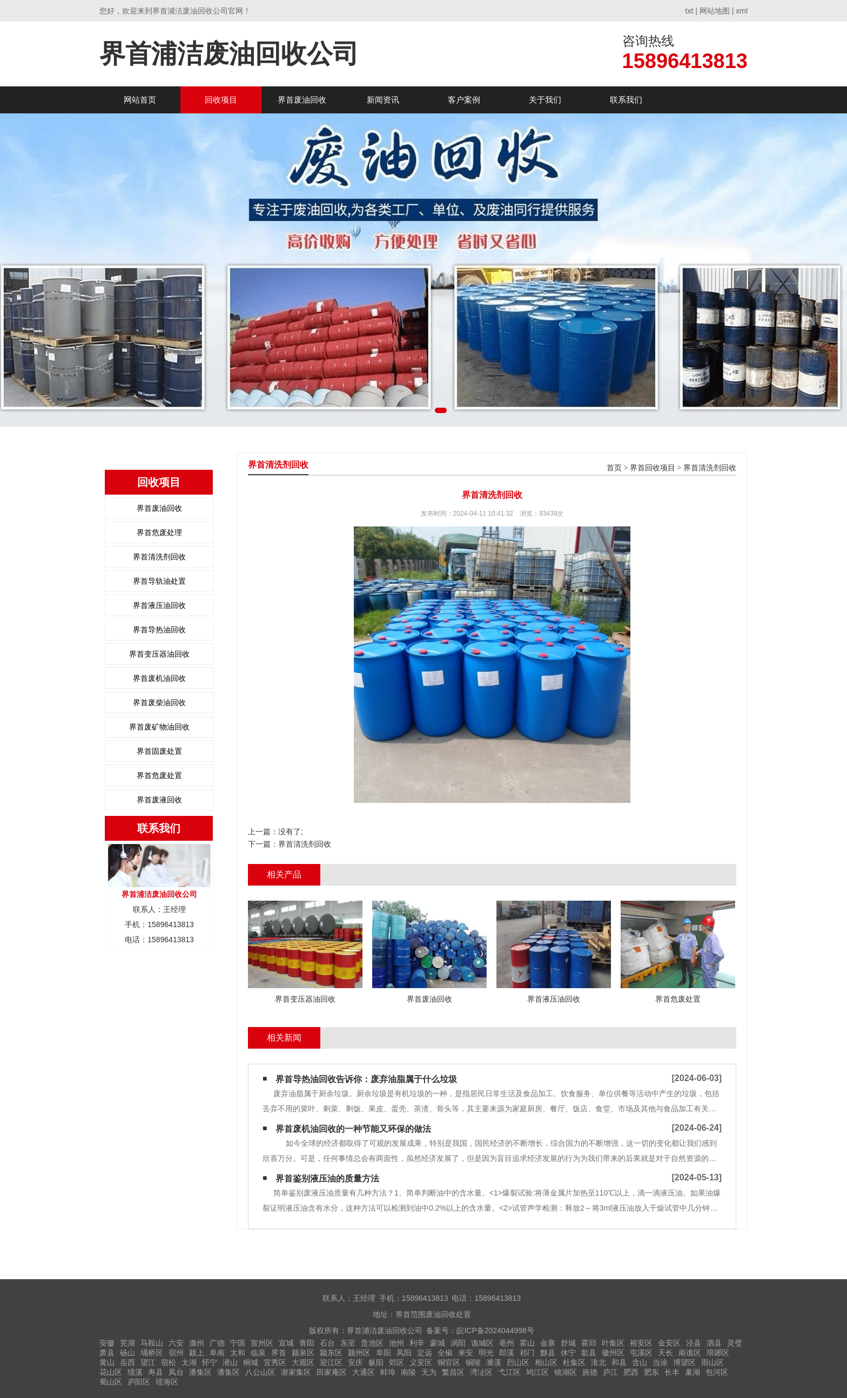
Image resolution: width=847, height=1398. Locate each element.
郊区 (396, 1362)
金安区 (669, 1343)
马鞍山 (151, 1343)
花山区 (110, 1372)
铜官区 (449, 1362)
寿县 (155, 1372)
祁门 (527, 1352)
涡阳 (458, 1343)
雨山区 (712, 1362)
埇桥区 (151, 1352)
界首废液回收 (159, 799)
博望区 (684, 1362)
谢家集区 (296, 1372)
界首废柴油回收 (159, 702)
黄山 (107, 1362)
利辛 (417, 1343)
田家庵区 (332, 1372)
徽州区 (613, 1352)
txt (689, 10)
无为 (428, 1372)
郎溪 (506, 1352)
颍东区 (331, 1352)
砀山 (127, 1352)
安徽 (107, 1343)
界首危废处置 (159, 775)
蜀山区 (110, 1381)
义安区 (420, 1362)
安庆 (355, 1362)
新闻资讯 (383, 99)
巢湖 (692, 1372)
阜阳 (383, 1352)
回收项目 (221, 99)
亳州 (506, 1343)
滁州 (196, 1343)
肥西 (630, 1372)
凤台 (176, 1372)
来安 (465, 1352)
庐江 (610, 1372)
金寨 (547, 1343)
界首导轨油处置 (159, 581)
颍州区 (359, 1352)
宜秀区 (275, 1362)
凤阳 (404, 1352)
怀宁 (209, 1362)
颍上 (196, 1352)
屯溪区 (641, 1352)
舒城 (568, 1343)
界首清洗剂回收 (159, 556)
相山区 (546, 1362)
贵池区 (372, 1343)
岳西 (127, 1362)
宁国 (237, 1343)
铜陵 (473, 1362)
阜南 (217, 1352)
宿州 (176, 1352)
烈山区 (518, 1362)
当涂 (660, 1362)
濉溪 (493, 1362)
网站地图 (715, 10)
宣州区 (262, 1343)
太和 (237, 1352)
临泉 (258, 1352)
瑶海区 (167, 1381)
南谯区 (689, 1352)
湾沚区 (481, 1372)
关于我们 (545, 99)
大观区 (303, 1362)
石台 (327, 1343)
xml (742, 10)
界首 (278, 1352)
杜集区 (574, 1362)
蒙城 (437, 1343)
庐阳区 (138, 1381)
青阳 (306, 1343)
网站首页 (140, 99)
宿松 (168, 1362)
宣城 (286, 1343)
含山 (639, 1362)
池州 (396, 1343)
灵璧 (734, 1343)
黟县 (547, 1352)
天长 (665, 1352)
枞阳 (376, 1362)
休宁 (568, 1352)
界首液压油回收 (159, 605)
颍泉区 (303, 1352)
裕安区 (641, 1343)
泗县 (714, 1343)
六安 (176, 1343)
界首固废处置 (159, 751)
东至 (347, 1343)
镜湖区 (565, 1372)
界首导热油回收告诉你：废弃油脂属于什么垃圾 (366, 1079)
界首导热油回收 (159, 629)
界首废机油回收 (159, 678)
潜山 (230, 1362)
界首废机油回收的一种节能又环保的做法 (353, 1128)
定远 (424, 1352)
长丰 (672, 1372)
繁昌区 (453, 1372)
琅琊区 (718, 1352)
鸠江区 (537, 1372)
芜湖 (127, 1343)
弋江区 (509, 1372)
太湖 (189, 1362)
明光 (486, 1352)
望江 (148, 1362)
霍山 (527, 1343)
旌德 (589, 1372)
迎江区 (331, 1362)
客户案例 (464, 99)
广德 (217, 1343)
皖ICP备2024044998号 (495, 1330)
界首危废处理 (159, 532)
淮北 (598, 1362)
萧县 (107, 1352)
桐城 (250, 1362)
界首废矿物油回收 (159, 726)
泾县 (693, 1343)
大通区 (363, 1372)
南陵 (408, 1372)
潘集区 (200, 1372)
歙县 (588, 1352)
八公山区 (260, 1372)
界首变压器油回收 (159, 654)
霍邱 (588, 1343)
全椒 (445, 1352)
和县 (619, 1362)
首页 (614, 468)
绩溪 (135, 1372)
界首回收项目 (652, 468)
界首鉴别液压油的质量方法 (327, 1178)
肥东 (651, 1372)
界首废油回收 (302, 99)
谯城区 (482, 1343)
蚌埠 (387, 1372)
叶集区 (613, 1343)
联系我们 (626, 99)
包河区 (716, 1372)
